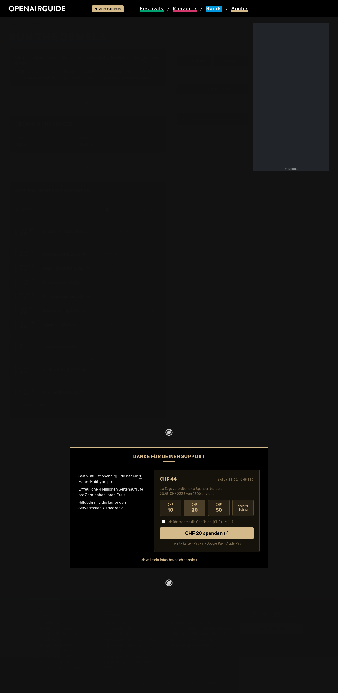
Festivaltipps (46, 622)
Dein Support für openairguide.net (202, 628)
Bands (36, 24)
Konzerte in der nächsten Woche (132, 639)
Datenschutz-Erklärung (192, 639)
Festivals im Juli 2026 (54, 656)
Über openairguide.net (191, 622)
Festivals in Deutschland (56, 633)
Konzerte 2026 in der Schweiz (130, 662)
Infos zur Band (194, 60)
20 (194, 508)
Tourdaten (230, 60)
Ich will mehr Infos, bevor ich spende (167, 560)
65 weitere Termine (34, 405)
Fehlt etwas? (152, 191)
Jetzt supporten (108, 9)
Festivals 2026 (48, 639)
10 (170, 508)
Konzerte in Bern (118, 633)
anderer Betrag (243, 507)
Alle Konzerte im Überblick (127, 667)
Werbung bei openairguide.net (198, 633)
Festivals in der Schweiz (56, 628)
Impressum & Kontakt (190, 645)
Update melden (271, 628)
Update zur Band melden (212, 89)
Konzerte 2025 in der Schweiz (130, 656)
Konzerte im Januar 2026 (126, 645)
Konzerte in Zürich (120, 628)
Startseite (17, 24)
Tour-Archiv (49, 72)
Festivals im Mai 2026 (54, 645)
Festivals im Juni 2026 (55, 650)
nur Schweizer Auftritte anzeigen (133, 210)
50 (218, 508)
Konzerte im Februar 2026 (127, 650)
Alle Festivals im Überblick (58, 667)
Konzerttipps (115, 622)
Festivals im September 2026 (61, 662)
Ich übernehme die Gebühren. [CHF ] (198, 521)
